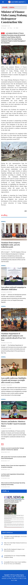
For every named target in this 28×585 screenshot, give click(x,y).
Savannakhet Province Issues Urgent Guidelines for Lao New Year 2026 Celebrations (15, 562)
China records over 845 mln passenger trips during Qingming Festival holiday (13, 483)
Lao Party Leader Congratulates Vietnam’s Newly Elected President (12, 475)
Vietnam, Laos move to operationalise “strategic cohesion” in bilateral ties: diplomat (12, 448)
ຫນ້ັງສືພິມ (5, 491)
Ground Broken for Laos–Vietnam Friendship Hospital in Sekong (14, 556)
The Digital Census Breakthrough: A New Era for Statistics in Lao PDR (15, 537)
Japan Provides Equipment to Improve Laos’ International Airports (14, 550)
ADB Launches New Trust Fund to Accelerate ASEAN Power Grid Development (13, 457)
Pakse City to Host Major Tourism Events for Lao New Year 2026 (15, 543)
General (11, 7)
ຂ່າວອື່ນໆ (4, 215)
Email (3, 28)
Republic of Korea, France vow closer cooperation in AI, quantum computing (13, 466)
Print (10, 28)
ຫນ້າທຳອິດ (5, 7)
